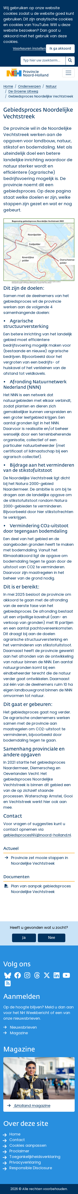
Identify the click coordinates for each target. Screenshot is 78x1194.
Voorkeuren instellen (29, 48)
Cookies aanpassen (27, 1145)
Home (8, 86)
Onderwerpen (29, 86)
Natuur (51, 86)
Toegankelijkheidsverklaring (34, 1156)
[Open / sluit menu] (68, 72)
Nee (51, 938)
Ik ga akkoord (60, 48)
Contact (17, 1139)
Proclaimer (19, 1151)
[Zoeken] (43, 60)
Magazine (15, 1032)
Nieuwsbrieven (20, 1027)
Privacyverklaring (25, 1162)
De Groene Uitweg (23, 91)
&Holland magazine (28, 1105)
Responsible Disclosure (30, 1167)
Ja (24, 938)
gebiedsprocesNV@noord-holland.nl (37, 835)
